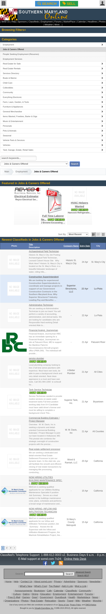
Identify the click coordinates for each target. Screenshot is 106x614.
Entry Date (85, 246)
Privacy (58, 581)
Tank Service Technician (40, 389)
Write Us (6, 21)
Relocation (50, 600)
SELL (69, 4)
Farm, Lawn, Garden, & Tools (53, 102)
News (95, 597)
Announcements (23, 590)
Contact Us (26, 581)
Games (26, 597)
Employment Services (12, 59)
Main (6, 171)
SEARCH (47, 4)
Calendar (81, 21)
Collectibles (53, 88)
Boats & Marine (53, 78)
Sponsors (22, 21)
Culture (17, 594)
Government (46, 597)
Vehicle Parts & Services (53, 140)
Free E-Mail (14, 597)
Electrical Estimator (26, 196)
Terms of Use (63, 605)
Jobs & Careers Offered (13, 49)
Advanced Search (83, 572)
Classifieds (33, 21)
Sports (61, 600)
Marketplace (83, 597)
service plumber (36, 358)
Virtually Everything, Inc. (44, 608)
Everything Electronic (53, 97)
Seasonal (53, 135)
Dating (26, 594)
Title (31, 244)
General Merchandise (53, 111)
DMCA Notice (90, 605)
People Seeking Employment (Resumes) (21, 54)
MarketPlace (69, 21)
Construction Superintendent (44, 277)
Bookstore (39, 590)
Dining (35, 594)
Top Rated (54, 586)
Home (8, 581)
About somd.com (43, 581)
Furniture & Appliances (53, 107)
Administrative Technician (41, 305)
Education (45, 594)
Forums (58, 21)
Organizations (11, 600)
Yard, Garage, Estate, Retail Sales (53, 150)
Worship (97, 600)
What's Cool (40, 586)
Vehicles (53, 145)
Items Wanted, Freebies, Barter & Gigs (53, 116)
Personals (53, 126)
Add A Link (67, 586)
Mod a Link (80, 586)
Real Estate (37, 600)
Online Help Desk (75, 558)
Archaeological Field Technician (44, 251)
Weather (49, 24)
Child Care (53, 83)
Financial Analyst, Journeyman (43, 330)
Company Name (71, 246)
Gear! (35, 597)
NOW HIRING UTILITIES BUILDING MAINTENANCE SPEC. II (45, 480)
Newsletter (95, 581)
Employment (47, 21)
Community (53, 92)
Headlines (92, 21)
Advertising (69, 581)
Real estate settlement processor (44, 449)
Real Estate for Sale (53, 64)
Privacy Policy (75, 605)
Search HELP (83, 575)
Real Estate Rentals (53, 68)
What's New (26, 586)
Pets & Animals (53, 131)
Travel (70, 600)
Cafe (49, 590)
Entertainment (75, 594)
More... (58, 24)
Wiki (77, 600)
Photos (102, 21)
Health (71, 597)
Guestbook (60, 597)
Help (13, 21)
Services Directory (53, 73)
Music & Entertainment (53, 121)
